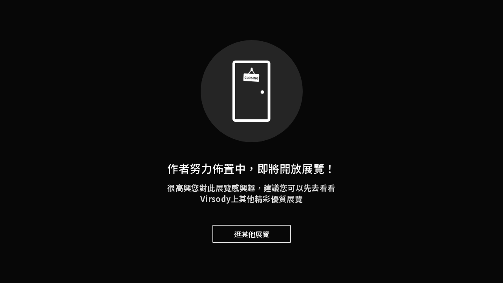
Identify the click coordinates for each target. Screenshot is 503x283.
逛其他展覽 (251, 234)
